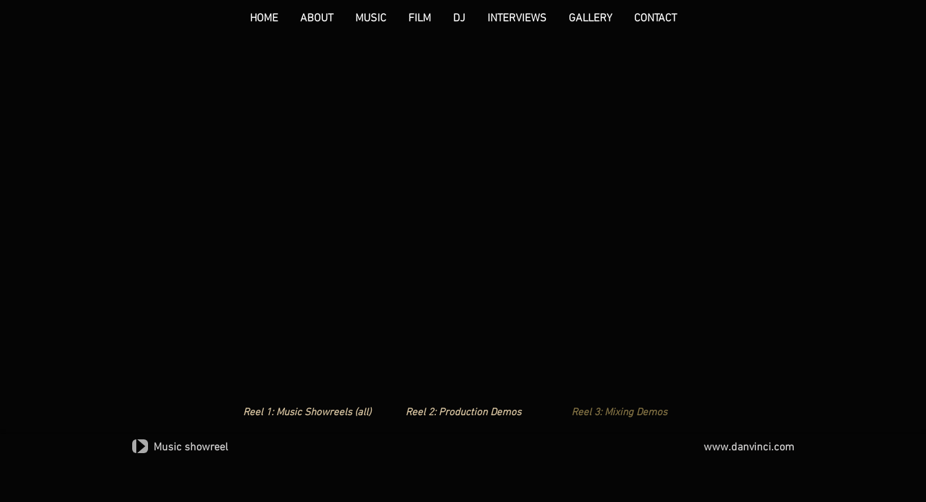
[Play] (140, 446)
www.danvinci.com (749, 447)
